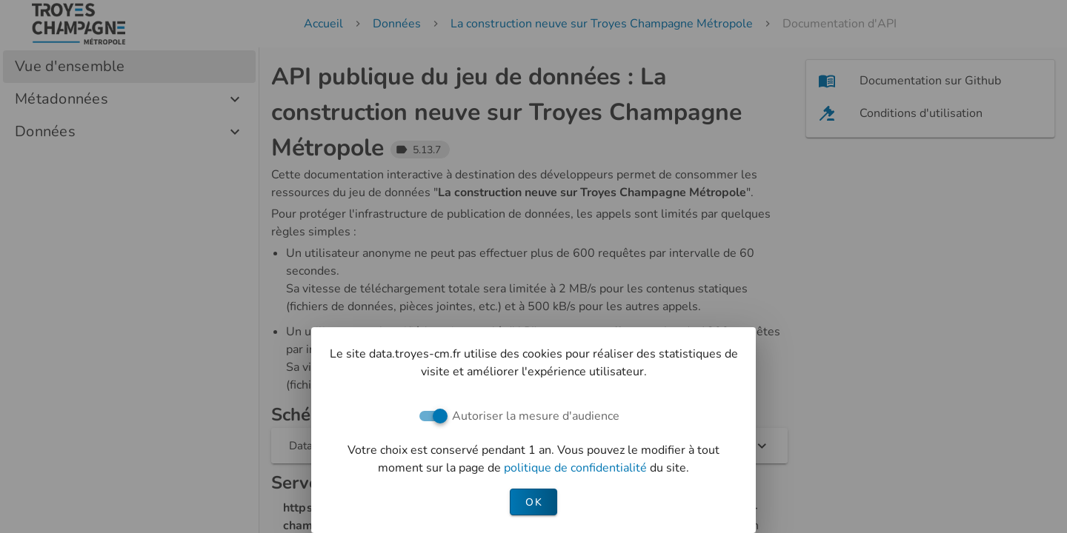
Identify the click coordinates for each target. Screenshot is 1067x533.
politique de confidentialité (577, 468)
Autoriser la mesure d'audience (535, 416)
